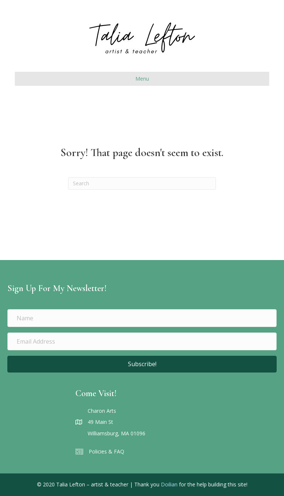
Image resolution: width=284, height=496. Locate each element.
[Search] (142, 183)
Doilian (169, 484)
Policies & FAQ (106, 451)
